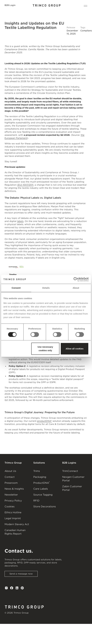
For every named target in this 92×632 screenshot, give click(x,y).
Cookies (9, 506)
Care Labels (40, 488)
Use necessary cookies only (45, 349)
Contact (10, 477)
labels (20, 221)
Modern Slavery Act (17, 524)
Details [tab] (46, 288)
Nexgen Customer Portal (73, 479)
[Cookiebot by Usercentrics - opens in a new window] (76, 279)
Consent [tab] (16, 288)
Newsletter (11, 494)
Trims (36, 471)
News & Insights (14, 488)
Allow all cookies (74, 348)
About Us (10, 471)
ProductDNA (41, 482)
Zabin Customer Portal (72, 488)
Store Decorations (44, 506)
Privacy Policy (13, 500)
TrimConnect (70, 471)
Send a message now (21, 574)
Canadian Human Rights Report (15, 532)
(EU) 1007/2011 (25, 185)
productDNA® (44, 421)
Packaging (39, 477)
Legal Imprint (13, 518)
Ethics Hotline (13, 512)
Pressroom (11, 482)
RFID (36, 500)
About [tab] (76, 288)
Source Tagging (42, 494)
